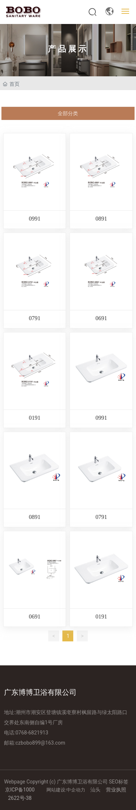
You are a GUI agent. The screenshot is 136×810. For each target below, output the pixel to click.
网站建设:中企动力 (66, 790)
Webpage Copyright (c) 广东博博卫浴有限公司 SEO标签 (66, 782)
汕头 (95, 790)
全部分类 (68, 113)
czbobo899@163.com (40, 743)
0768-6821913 (32, 733)
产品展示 (68, 48)
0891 (101, 218)
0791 (35, 318)
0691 (101, 318)
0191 (35, 418)
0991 (35, 218)
